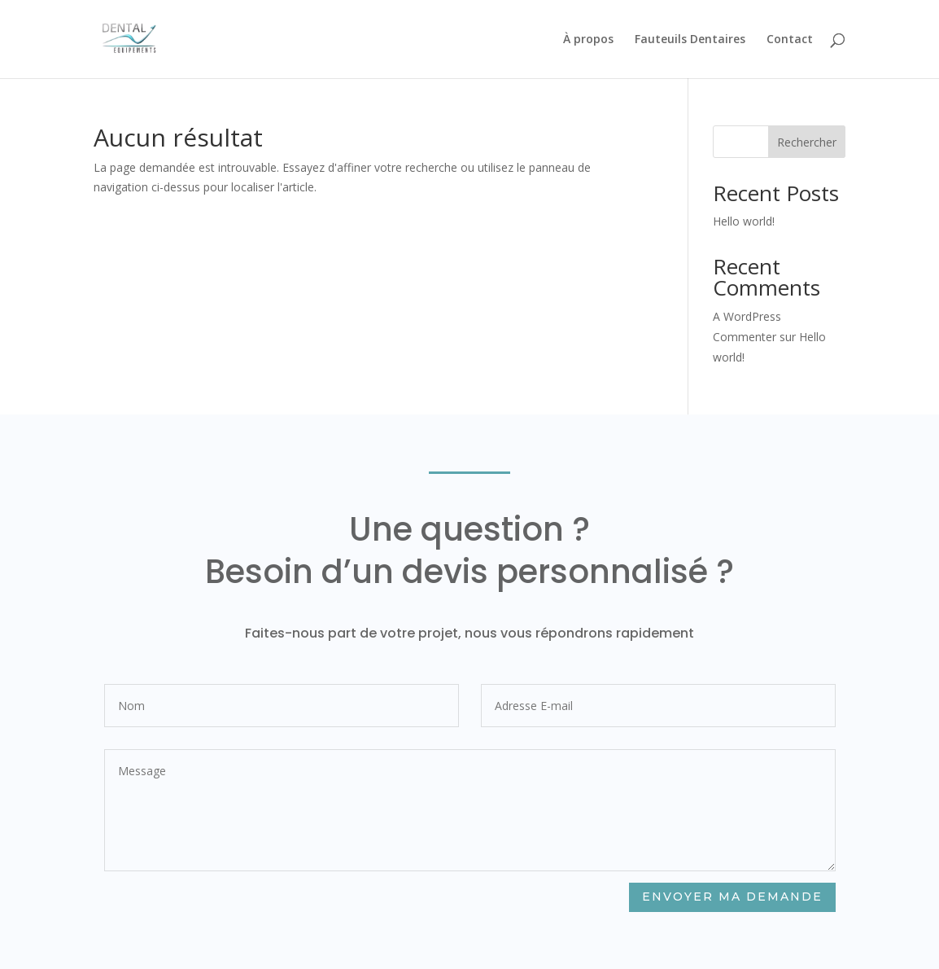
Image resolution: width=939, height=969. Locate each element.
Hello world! (744, 221)
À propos (588, 39)
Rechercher (806, 142)
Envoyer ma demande (731, 897)
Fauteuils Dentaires (690, 39)
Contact (789, 39)
